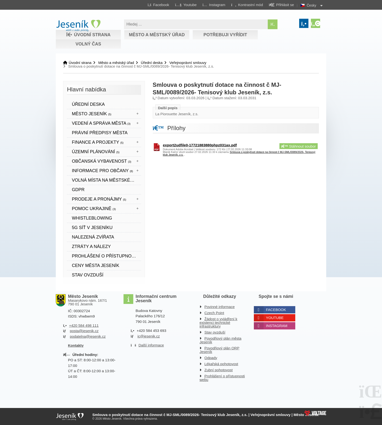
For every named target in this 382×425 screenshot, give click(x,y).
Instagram (276, 326)
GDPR (78, 189)
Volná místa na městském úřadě (106, 180)
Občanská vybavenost (101, 161)
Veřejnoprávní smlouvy (187, 62)
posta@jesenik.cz (84, 331)
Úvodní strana (78, 25)
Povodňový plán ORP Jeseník (219, 350)
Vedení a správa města (101, 123)
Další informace (151, 345)
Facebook (276, 310)
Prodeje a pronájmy (99, 199)
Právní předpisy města (99, 132)
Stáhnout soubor (298, 146)
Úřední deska (151, 62)
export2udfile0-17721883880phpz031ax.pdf (200, 145)
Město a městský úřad (157, 34)
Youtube (275, 318)
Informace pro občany (102, 170)
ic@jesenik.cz (148, 336)
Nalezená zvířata (93, 237)
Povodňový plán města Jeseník (220, 340)
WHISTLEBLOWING (92, 218)
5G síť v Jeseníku (92, 227)
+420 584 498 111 (83, 325)
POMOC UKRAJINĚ (94, 208)
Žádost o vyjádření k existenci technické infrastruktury (218, 322)
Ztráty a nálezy (91, 246)
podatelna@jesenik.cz (88, 336)
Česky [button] (311, 5)
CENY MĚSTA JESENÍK (95, 265)
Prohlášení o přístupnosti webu (222, 378)
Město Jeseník (91, 113)
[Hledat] (272, 24)
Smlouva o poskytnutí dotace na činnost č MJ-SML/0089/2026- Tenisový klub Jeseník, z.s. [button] (239, 153)
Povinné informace (219, 307)
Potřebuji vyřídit (225, 34)
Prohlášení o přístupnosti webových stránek (106, 256)
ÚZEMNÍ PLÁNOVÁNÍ (95, 151)
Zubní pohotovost (218, 370)
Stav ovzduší (87, 275)
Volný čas (88, 44)
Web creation (315, 413)
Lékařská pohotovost (221, 364)
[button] (247, 5)
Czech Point (214, 313)
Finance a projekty (98, 142)
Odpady (210, 358)
